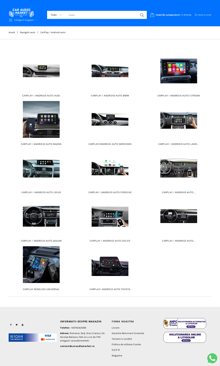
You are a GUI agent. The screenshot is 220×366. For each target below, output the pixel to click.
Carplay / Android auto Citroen (178, 95)
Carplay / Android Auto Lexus (41, 192)
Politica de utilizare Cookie (126, 344)
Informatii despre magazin (80, 321)
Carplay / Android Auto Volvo (110, 240)
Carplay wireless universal (41, 289)
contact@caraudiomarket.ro (77, 346)
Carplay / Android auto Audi (41, 95)
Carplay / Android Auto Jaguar (41, 240)
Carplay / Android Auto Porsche (110, 192)
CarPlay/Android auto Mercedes (110, 144)
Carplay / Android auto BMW (110, 95)
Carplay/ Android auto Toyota (110, 289)
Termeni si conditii (122, 338)
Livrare (115, 327)
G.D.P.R (116, 349)
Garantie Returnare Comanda (128, 333)
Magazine (117, 355)
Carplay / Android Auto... (178, 192)
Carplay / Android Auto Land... (178, 144)
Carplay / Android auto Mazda (41, 144)
